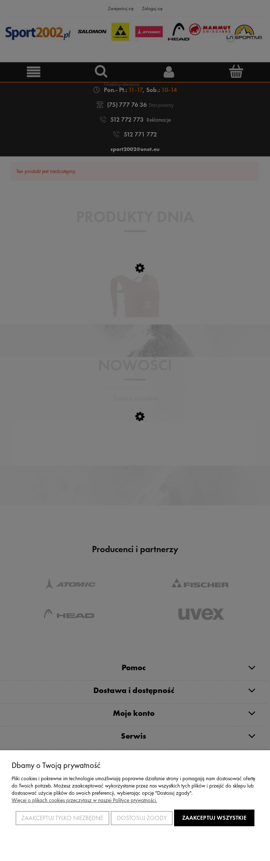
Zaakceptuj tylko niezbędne (62, 818)
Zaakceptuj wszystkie (214, 818)
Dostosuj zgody (142, 818)
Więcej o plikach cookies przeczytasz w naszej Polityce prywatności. (84, 800)
